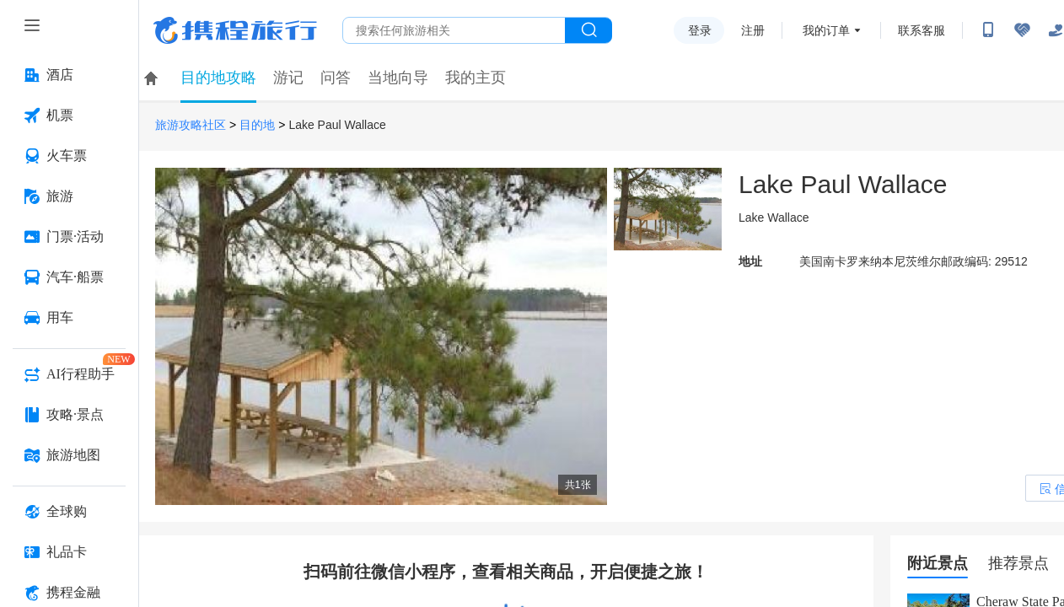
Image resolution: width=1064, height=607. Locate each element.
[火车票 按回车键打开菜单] (69, 156)
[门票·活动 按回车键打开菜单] (69, 237)
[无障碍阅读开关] (1021, 30)
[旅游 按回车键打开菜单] (69, 196)
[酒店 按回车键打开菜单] (69, 75)
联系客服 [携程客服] (921, 30)
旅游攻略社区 (190, 125)
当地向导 (398, 77)
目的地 (257, 125)
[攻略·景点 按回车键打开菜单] (69, 414)
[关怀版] (1055, 30)
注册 (753, 30)
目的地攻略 (218, 77)
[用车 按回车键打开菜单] (69, 318)
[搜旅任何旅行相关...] (454, 30)
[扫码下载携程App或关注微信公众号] (988, 30)
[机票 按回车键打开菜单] (69, 115)
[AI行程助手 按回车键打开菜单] (69, 374)
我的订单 (826, 30)
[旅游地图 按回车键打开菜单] (69, 455)
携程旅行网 (235, 30)
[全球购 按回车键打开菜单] (69, 511)
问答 (335, 77)
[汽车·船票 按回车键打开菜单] (69, 277)
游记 (288, 77)
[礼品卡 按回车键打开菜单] (69, 552)
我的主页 (475, 77)
